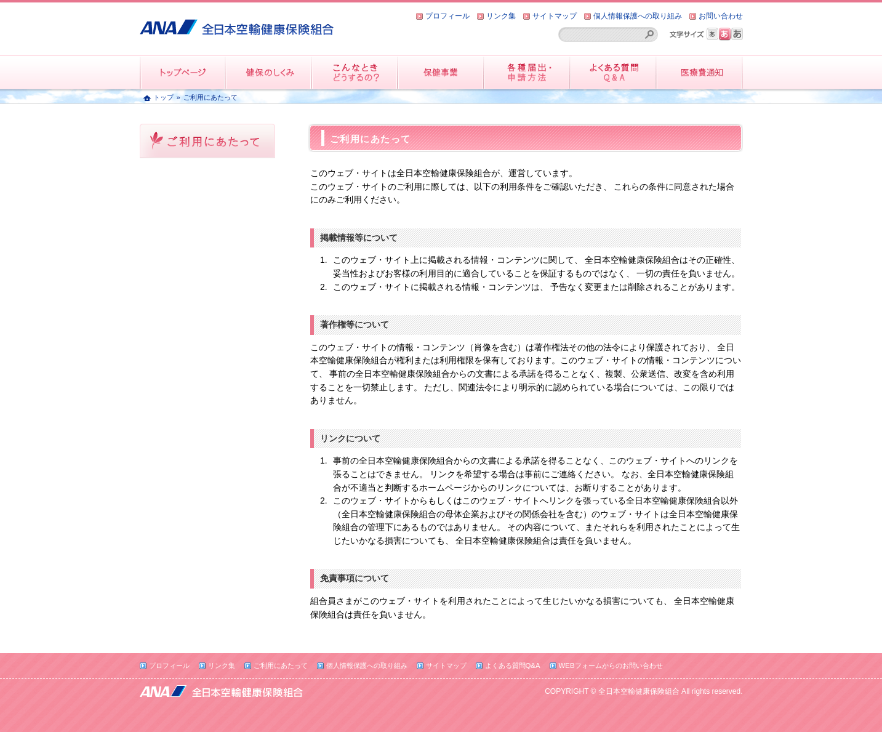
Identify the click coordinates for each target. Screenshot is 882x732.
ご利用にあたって (281, 665)
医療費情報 (700, 72)
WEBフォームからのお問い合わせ (611, 665)
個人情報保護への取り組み (637, 16)
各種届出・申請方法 (527, 72)
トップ (163, 97)
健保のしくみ (269, 72)
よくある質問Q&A (512, 665)
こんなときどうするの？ (355, 72)
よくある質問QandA (614, 72)
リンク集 (501, 16)
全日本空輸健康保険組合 (237, 22)
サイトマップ (554, 16)
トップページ (183, 72)
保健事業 (441, 72)
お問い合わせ (721, 16)
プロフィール (447, 16)
